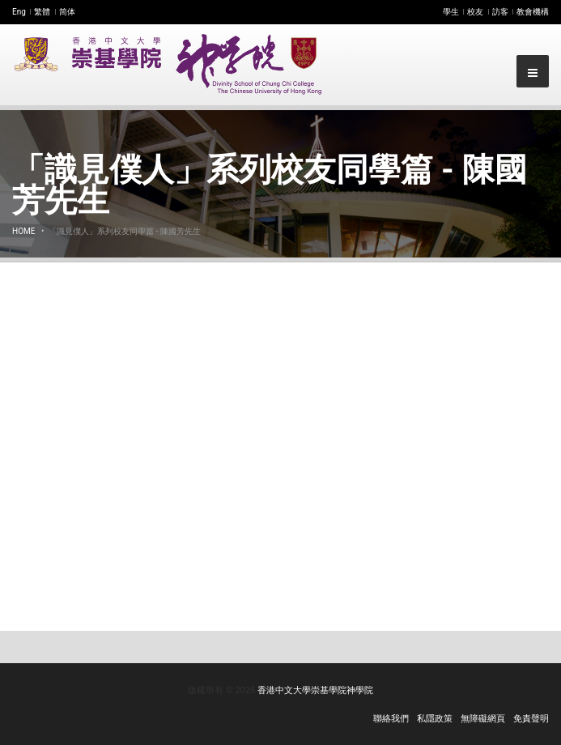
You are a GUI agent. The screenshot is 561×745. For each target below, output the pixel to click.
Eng (19, 11)
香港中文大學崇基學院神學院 (315, 690)
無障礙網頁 (483, 718)
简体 (67, 11)
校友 (475, 11)
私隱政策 (435, 718)
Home (23, 231)
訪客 (500, 11)
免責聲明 (531, 718)
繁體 (42, 11)
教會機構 (532, 11)
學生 (451, 11)
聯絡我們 (391, 718)
